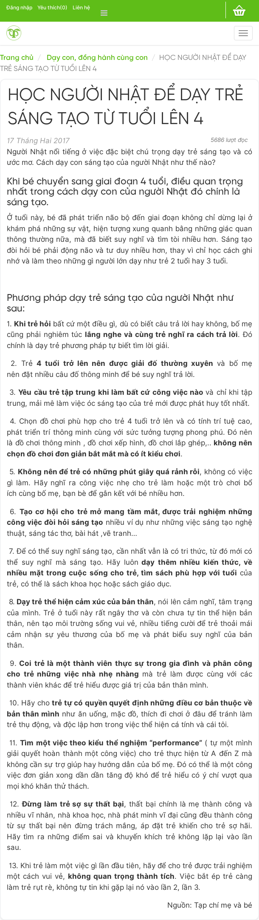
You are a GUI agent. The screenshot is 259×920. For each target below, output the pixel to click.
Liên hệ (81, 7)
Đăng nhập (19, 7)
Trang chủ (17, 58)
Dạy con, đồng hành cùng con (97, 58)
